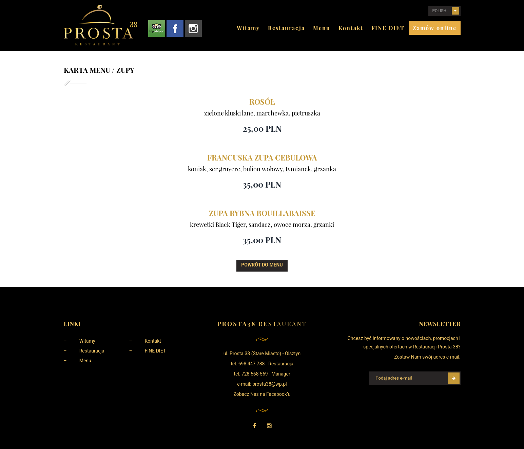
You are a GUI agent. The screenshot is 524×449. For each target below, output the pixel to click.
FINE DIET (388, 27)
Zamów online (435, 27)
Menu (321, 27)
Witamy (248, 27)
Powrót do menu (262, 265)
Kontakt (350, 27)
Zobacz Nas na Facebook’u (262, 394)
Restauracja (286, 27)
